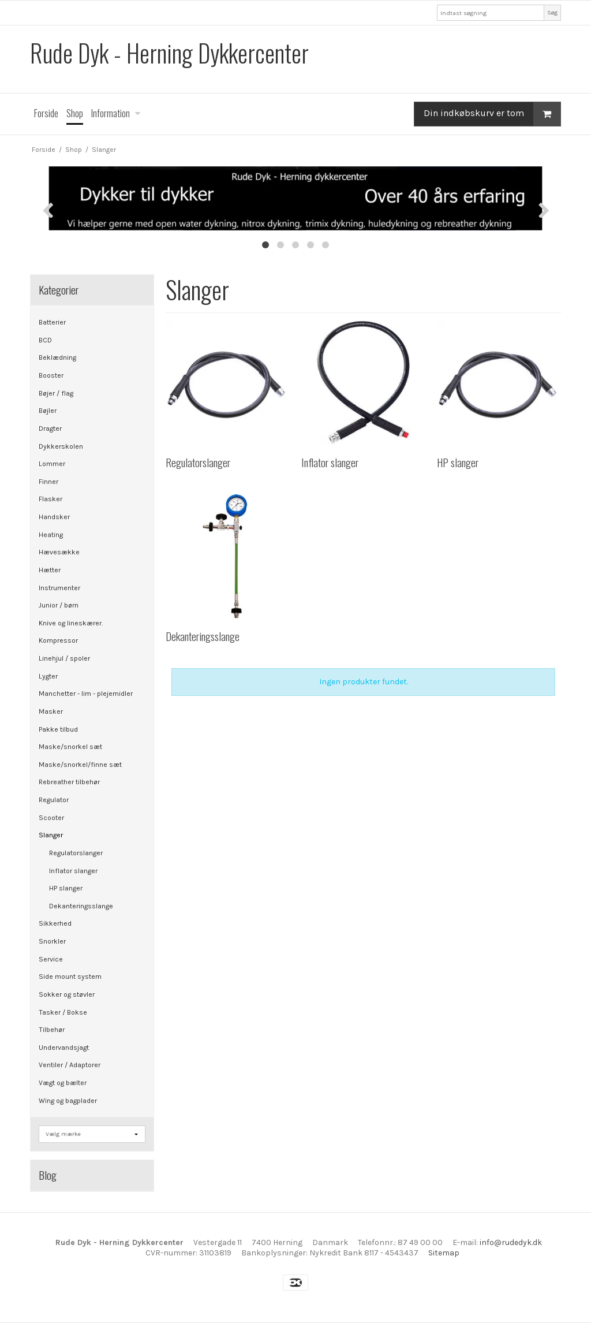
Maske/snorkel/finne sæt (80, 765)
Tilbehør (52, 1030)
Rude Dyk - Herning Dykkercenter (169, 53)
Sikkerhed (55, 923)
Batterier (52, 322)
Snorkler (52, 941)
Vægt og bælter (63, 1083)
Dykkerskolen (61, 446)
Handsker (54, 517)
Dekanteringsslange (81, 906)
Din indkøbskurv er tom (492, 114)
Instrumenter (59, 588)
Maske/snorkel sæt (70, 747)
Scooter (51, 818)
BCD (45, 340)
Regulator (54, 800)
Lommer (52, 464)
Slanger (51, 835)
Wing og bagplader (68, 1101)
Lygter (48, 676)
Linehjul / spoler (64, 658)
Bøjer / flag (56, 393)
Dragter (50, 428)
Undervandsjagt (64, 1048)
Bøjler (48, 411)
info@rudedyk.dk (511, 1242)
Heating (51, 535)
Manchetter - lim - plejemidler (86, 694)
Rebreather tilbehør (69, 782)
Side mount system (70, 976)
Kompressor (58, 640)
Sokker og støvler (67, 994)
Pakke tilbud (58, 729)
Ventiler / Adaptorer (69, 1065)
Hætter (50, 570)
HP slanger (66, 888)
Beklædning (57, 357)
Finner (48, 482)
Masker (51, 711)
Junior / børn (58, 605)
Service (51, 959)
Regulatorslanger (76, 853)
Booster (51, 375)
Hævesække (59, 552)
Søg (552, 12)
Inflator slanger (73, 871)
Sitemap (443, 1253)
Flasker (50, 499)
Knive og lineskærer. (71, 623)
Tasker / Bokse (63, 1012)
